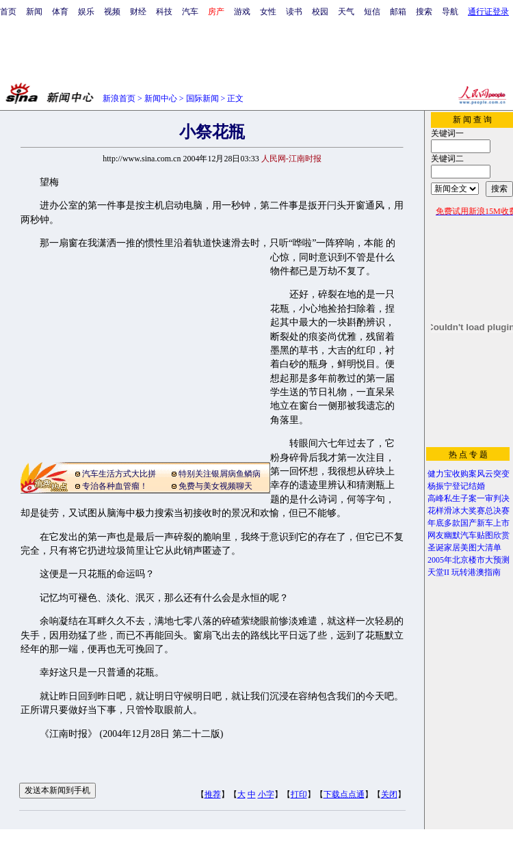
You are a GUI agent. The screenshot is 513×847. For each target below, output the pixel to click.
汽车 (190, 11)
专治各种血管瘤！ (115, 486)
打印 (299, 794)
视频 (112, 11)
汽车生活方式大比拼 (119, 474)
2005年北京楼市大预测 (469, 560)
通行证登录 (488, 11)
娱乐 (86, 11)
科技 (164, 11)
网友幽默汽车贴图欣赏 (469, 535)
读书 (294, 11)
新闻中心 (160, 98)
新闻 (34, 11)
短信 (372, 11)
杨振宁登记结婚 (456, 486)
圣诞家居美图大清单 (464, 547)
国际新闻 (202, 98)
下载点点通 (344, 794)
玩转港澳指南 (476, 572)
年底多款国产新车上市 (469, 523)
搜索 (424, 11)
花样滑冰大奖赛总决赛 (469, 510)
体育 (60, 11)
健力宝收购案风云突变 (469, 474)
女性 (268, 11)
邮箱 (398, 11)
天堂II (438, 572)
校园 (320, 11)
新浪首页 (119, 98)
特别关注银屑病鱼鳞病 (220, 474)
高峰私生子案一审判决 (469, 498)
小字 (266, 794)
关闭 (389, 794)
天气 (346, 11)
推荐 (213, 794)
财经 (138, 11)
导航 (450, 11)
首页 (8, 11)
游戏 (242, 11)
